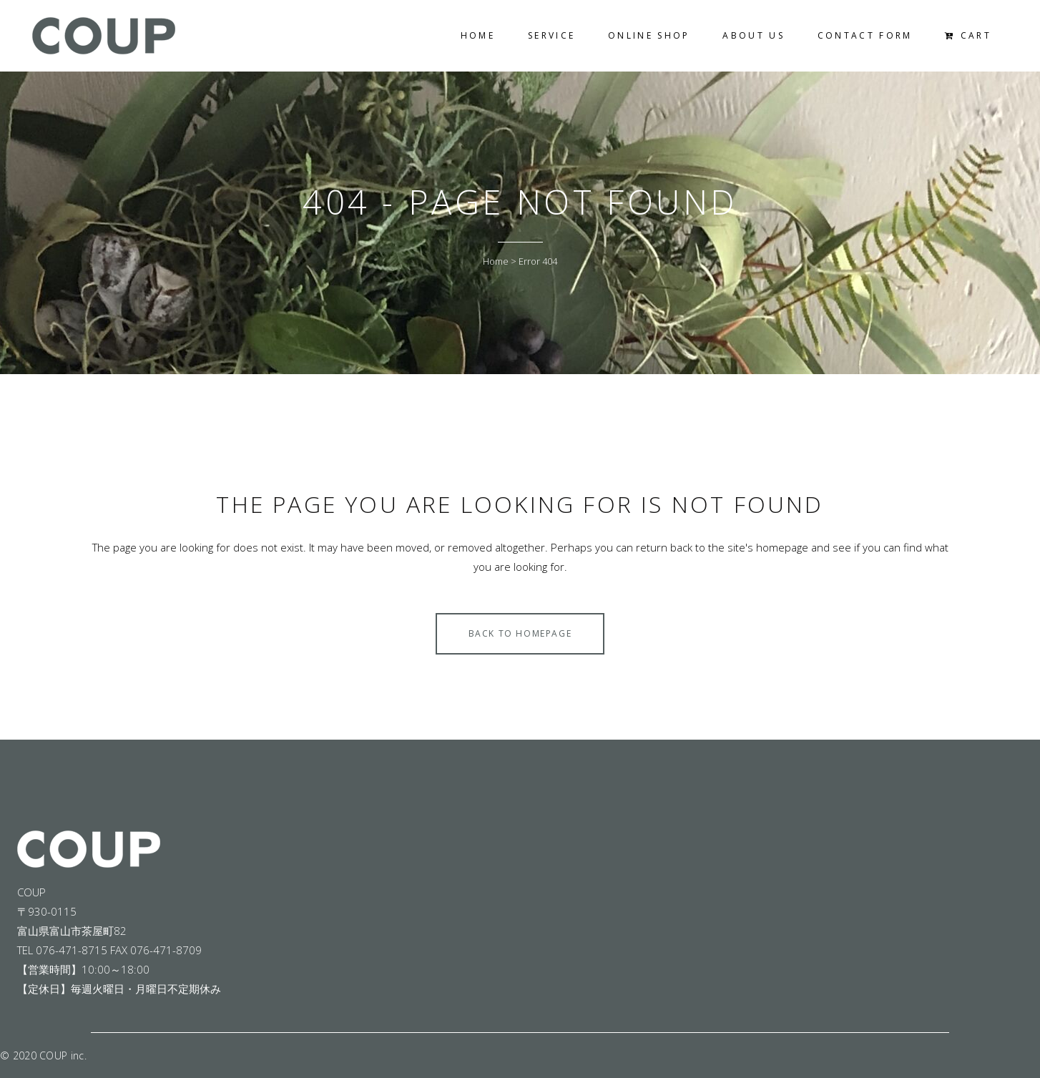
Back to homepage (520, 633)
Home (496, 261)
